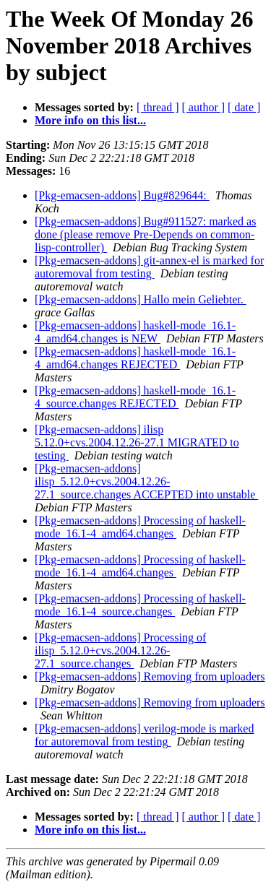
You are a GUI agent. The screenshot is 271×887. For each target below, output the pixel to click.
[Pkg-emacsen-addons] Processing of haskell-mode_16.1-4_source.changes (140, 605)
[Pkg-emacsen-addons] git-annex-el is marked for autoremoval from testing (149, 267)
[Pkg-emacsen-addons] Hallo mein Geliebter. (140, 299)
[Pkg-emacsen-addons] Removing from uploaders (150, 676)
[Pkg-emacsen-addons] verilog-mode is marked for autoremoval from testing (144, 735)
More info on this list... (90, 120)
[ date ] (244, 107)
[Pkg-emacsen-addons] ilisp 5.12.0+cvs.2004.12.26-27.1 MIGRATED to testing (137, 442)
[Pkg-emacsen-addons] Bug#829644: (122, 195)
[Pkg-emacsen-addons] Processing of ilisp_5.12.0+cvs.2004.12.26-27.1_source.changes (120, 650)
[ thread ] (158, 107)
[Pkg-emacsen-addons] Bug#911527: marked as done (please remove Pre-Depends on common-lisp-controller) (145, 234)
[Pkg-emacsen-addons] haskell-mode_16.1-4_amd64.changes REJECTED (135, 358)
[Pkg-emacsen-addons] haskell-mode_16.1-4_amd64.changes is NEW (135, 332)
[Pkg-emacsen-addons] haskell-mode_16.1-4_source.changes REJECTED (135, 397)
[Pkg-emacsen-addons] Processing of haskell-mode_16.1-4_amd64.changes (140, 527)
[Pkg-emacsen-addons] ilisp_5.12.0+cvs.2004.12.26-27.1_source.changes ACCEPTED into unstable (146, 481)
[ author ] (203, 107)
